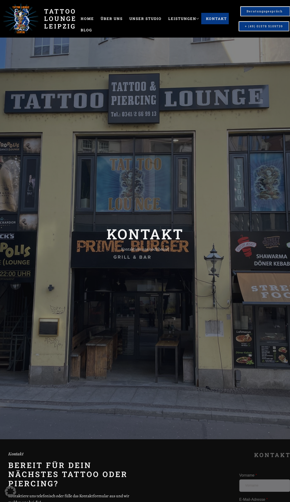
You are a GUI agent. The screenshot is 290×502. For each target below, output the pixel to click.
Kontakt (216, 18)
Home (87, 18)
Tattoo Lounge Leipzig (60, 18)
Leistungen (183, 18)
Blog (86, 30)
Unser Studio (145, 18)
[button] (10, 491)
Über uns (112, 18)
